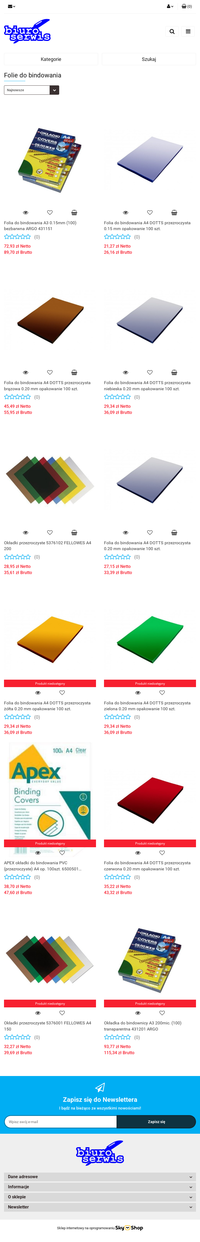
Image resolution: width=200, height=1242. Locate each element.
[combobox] (31, 90)
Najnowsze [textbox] (15, 90)
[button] (187, 6)
